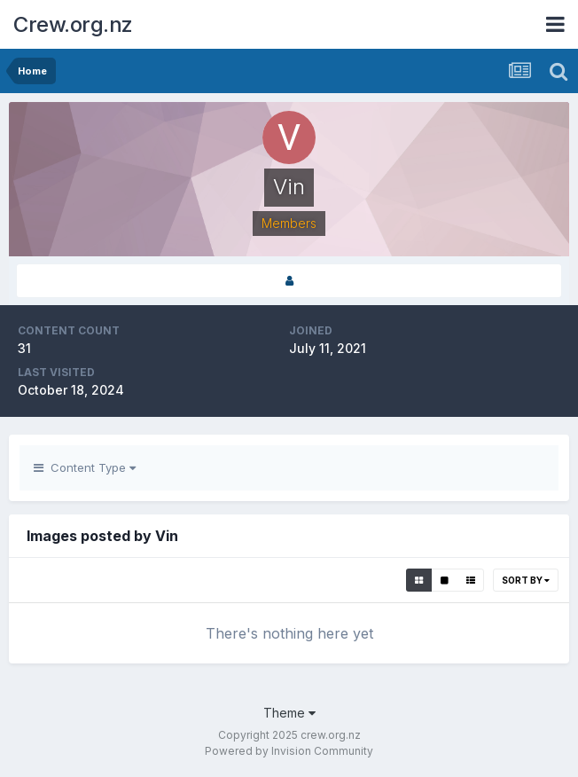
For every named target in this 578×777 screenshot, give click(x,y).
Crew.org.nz (73, 24)
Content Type (85, 467)
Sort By (526, 580)
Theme (289, 712)
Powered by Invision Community (289, 750)
